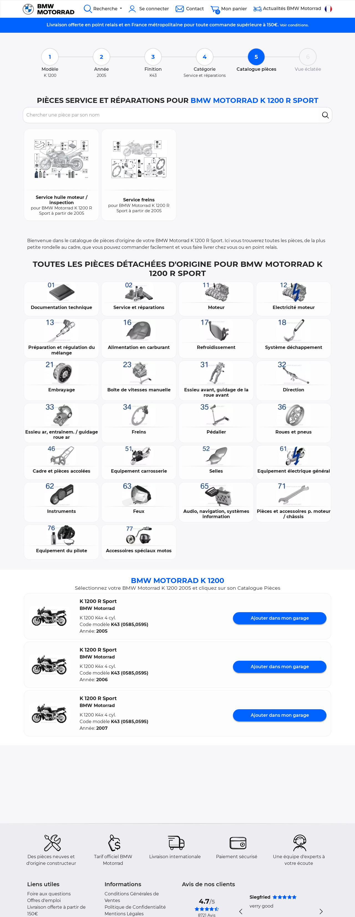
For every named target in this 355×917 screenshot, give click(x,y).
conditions (298, 25)
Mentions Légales (124, 913)
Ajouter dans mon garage (280, 618)
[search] (325, 115)
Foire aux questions (49, 893)
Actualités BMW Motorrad (287, 9)
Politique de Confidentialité (135, 907)
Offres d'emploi (44, 900)
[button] (49, 616)
